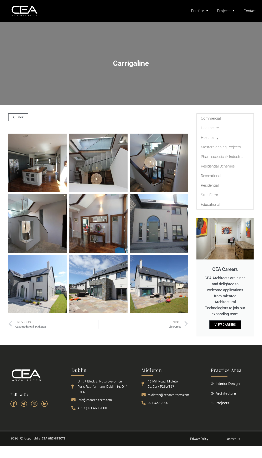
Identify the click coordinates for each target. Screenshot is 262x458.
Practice (200, 10)
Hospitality (210, 137)
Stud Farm (209, 195)
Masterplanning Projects (221, 147)
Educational (210, 204)
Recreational (211, 176)
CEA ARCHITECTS (54, 438)
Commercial (211, 118)
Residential (210, 185)
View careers (225, 324)
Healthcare (210, 128)
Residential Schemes (218, 166)
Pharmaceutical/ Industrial (222, 156)
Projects (226, 10)
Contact (249, 11)
